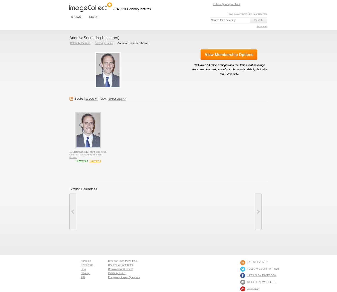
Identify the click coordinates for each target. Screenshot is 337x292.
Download (95, 161)
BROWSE (77, 16)
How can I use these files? (123, 261)
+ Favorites (82, 161)
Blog (83, 269)
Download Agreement (120, 269)
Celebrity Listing (104, 43)
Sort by (79, 98)
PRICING (92, 16)
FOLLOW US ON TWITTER (263, 268)
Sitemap (85, 273)
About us (86, 261)
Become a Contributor (120, 265)
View (103, 98)
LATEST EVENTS (257, 262)
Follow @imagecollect (226, 4)
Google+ (253, 288)
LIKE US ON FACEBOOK (261, 275)
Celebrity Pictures (80, 43)
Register (262, 14)
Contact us (87, 265)
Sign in (251, 14)
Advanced (262, 26)
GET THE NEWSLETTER (261, 282)
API (83, 277)
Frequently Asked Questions (124, 277)
